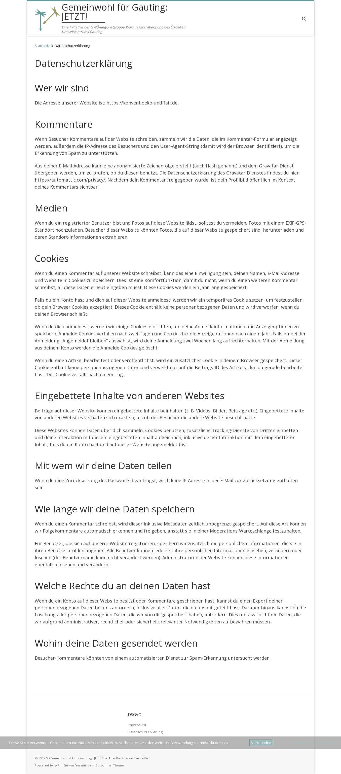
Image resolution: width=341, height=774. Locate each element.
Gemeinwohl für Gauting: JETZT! (76, 758)
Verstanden (261, 742)
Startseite (42, 45)
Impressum (137, 724)
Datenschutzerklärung (145, 732)
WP (57, 765)
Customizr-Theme (109, 765)
